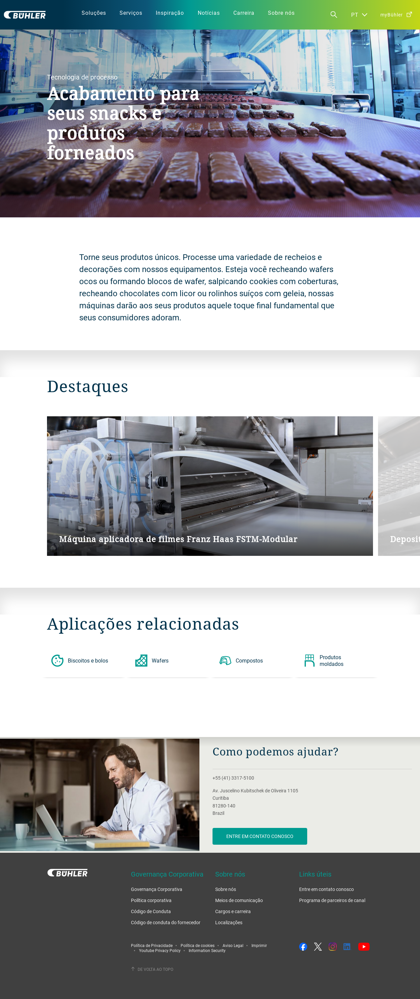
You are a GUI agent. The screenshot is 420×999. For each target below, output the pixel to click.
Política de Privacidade (152, 945)
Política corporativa (151, 900)
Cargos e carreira (233, 911)
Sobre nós (225, 889)
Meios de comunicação (239, 900)
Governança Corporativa (156, 889)
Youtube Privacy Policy (160, 950)
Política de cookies (198, 945)
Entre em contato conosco (259, 836)
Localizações (228, 922)
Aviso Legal (233, 945)
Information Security (207, 950)
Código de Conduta (151, 911)
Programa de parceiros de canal (332, 900)
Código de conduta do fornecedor (165, 922)
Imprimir (259, 945)
